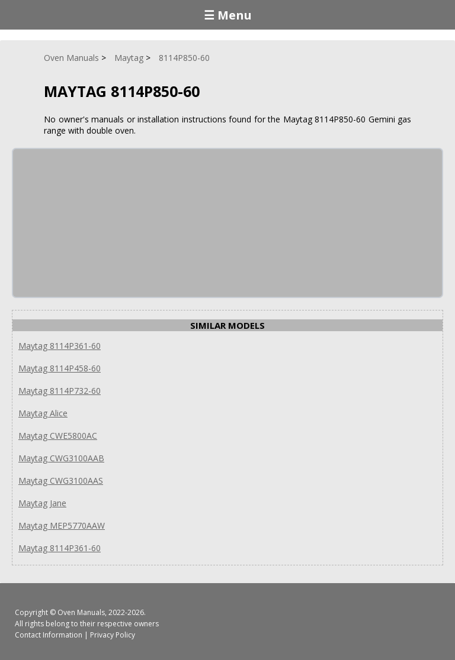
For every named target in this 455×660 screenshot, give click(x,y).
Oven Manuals (81, 612)
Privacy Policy (112, 635)
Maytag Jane (42, 503)
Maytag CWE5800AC (57, 435)
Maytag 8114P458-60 (59, 368)
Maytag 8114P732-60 (59, 390)
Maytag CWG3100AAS (60, 480)
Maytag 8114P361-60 (59, 345)
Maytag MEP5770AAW (61, 525)
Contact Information (48, 635)
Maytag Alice (43, 413)
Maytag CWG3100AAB (61, 458)
